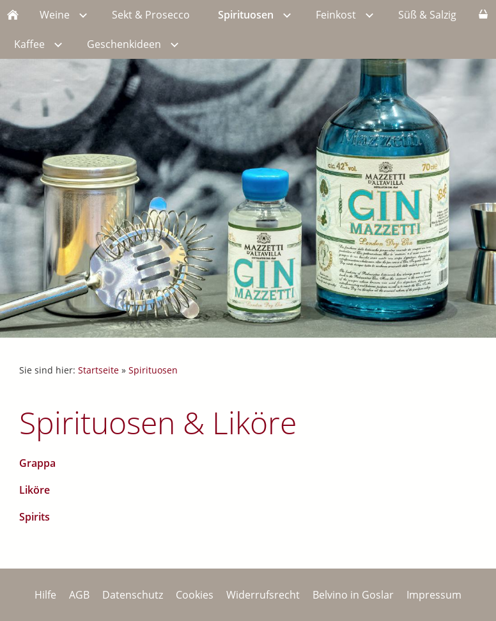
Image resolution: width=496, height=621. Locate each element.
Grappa (37, 463)
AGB (79, 595)
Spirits (34, 517)
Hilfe (45, 595)
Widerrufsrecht (263, 595)
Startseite (98, 370)
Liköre (34, 490)
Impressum (434, 595)
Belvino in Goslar (353, 595)
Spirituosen (153, 370)
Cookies (194, 595)
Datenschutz (132, 595)
